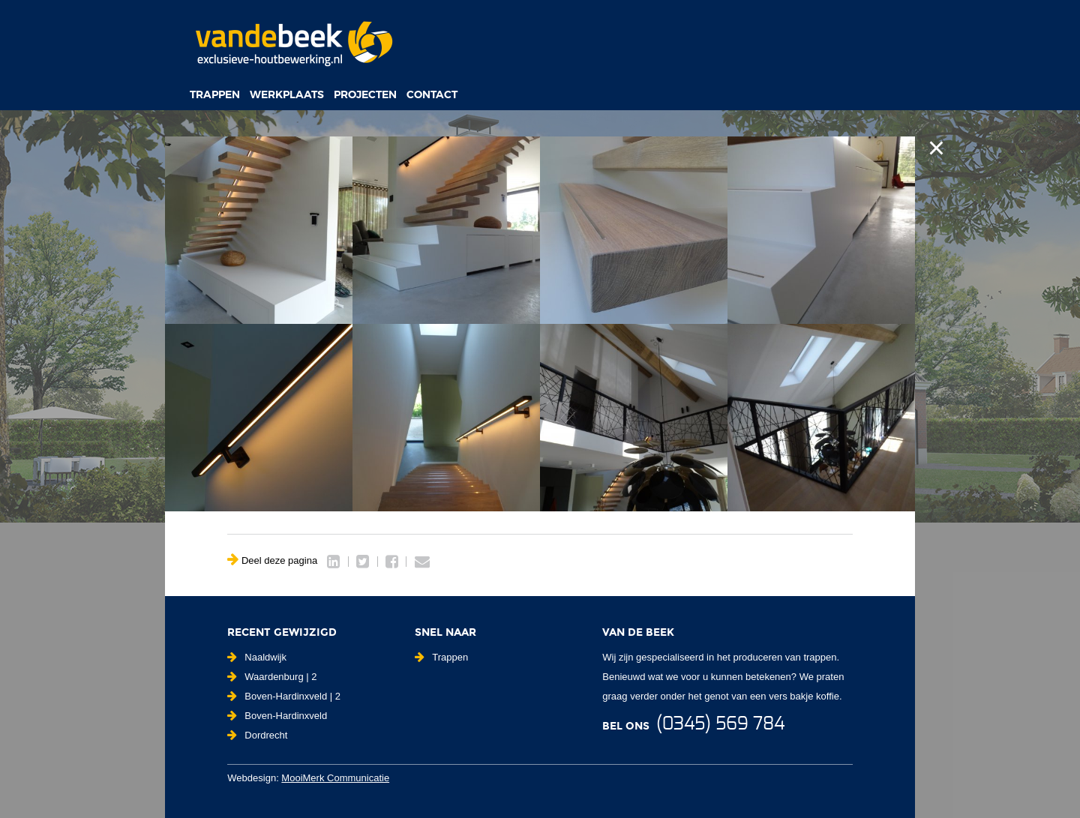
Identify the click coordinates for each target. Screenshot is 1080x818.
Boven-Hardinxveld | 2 (283, 696)
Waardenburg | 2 (271, 676)
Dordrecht (257, 735)
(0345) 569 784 (720, 724)
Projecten (365, 94)
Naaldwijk (256, 657)
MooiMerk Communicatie (335, 778)
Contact (432, 94)
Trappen (215, 94)
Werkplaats (287, 94)
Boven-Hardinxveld (277, 715)
